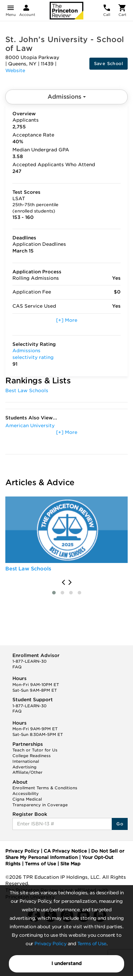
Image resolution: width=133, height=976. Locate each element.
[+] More (66, 320)
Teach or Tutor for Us (34, 750)
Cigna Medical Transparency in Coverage (40, 802)
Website (15, 70)
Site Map (70, 863)
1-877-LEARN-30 (29, 661)
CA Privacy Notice (65, 851)
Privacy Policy (50, 943)
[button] (54, 592)
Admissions (67, 96)
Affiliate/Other (27, 772)
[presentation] (63, 582)
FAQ (17, 666)
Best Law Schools (26, 390)
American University (30, 425)
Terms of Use (91, 943)
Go (119, 823)
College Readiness (31, 755)
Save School (108, 63)
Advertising (24, 767)
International (25, 761)
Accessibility (25, 793)
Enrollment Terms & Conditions (44, 787)
